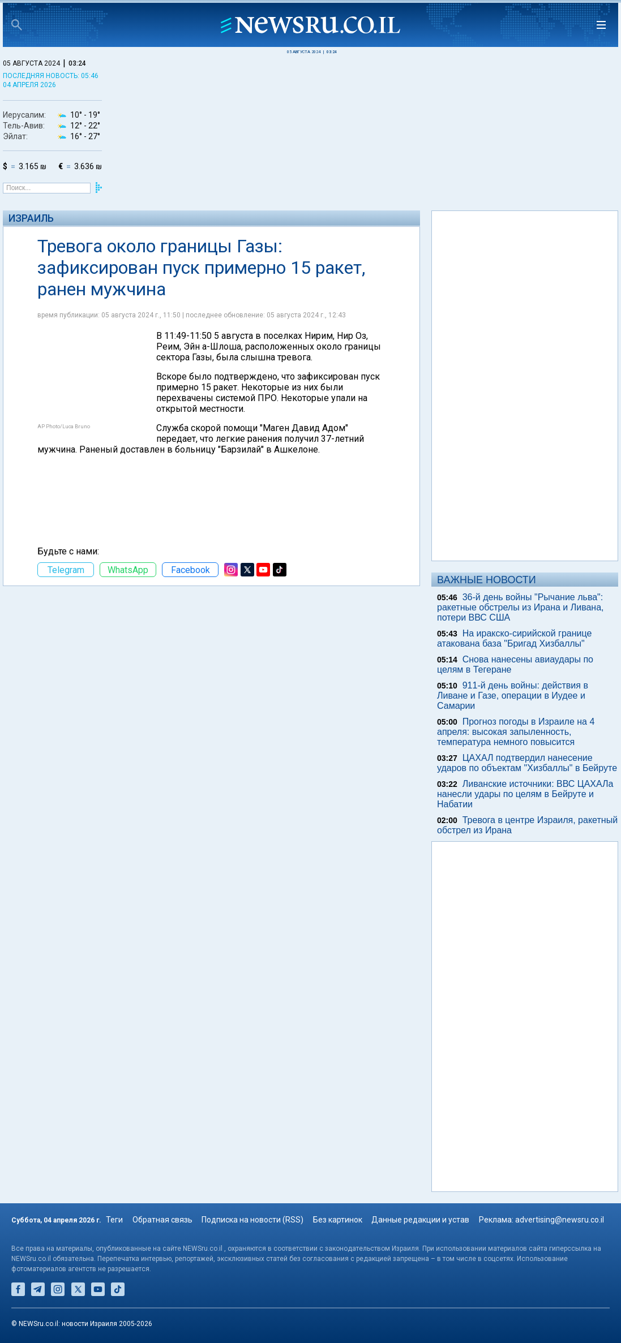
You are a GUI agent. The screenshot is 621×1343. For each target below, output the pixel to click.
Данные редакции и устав (420, 1219)
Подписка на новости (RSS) (252, 1219)
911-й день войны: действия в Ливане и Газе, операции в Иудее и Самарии (512, 696)
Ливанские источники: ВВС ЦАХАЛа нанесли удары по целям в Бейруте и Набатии (525, 794)
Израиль (31, 218)
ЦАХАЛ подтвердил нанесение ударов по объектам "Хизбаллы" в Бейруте (527, 763)
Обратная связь (162, 1219)
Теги (114, 1219)
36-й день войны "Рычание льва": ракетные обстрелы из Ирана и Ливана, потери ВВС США (520, 607)
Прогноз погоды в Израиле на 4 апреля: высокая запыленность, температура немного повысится (515, 732)
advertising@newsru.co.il (559, 1219)
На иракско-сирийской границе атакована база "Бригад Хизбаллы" (514, 638)
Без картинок (337, 1219)
